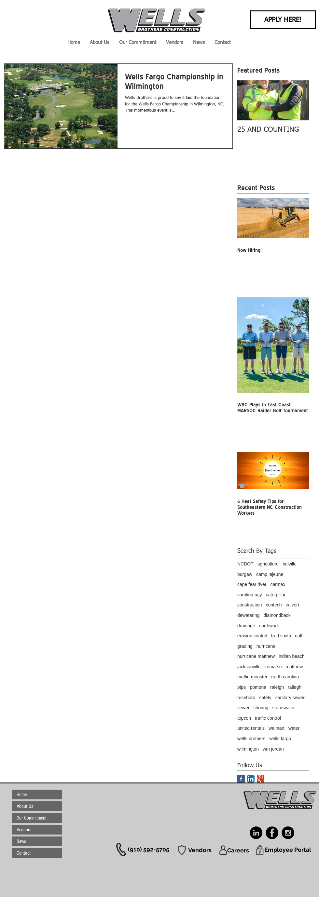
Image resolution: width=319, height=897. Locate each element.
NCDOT (245, 563)
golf (298, 635)
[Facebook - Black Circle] (272, 832)
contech (274, 604)
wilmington (248, 749)
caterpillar (276, 594)
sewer (243, 707)
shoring (260, 707)
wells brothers (251, 738)
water (293, 728)
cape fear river (251, 584)
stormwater (283, 707)
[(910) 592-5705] (148, 849)
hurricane (266, 646)
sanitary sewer (290, 697)
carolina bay (249, 594)
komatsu (273, 666)
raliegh (294, 687)
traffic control (268, 718)
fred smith (281, 635)
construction (249, 604)
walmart (276, 728)
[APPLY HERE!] (283, 19)
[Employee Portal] (287, 849)
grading (245, 646)
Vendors (24, 830)
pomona (258, 687)
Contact (24, 853)
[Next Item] (298, 100)
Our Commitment (32, 818)
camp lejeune (269, 574)
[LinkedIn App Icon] (251, 778)
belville (290, 563)
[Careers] (238, 850)
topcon (244, 718)
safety (265, 697)
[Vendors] (199, 849)
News (21, 841)
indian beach (291, 656)
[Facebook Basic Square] (241, 778)
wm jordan (273, 749)
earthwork (269, 625)
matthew (294, 666)
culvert (292, 604)
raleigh (277, 687)
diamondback (277, 615)
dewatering (248, 615)
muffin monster (252, 676)
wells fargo (280, 738)
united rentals (251, 728)
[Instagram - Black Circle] (288, 832)
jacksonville (249, 666)
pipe (241, 687)
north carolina (285, 676)
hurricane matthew (256, 656)
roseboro (246, 697)
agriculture (268, 563)
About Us (25, 806)
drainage (246, 625)
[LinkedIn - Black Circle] (256, 832)
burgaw (244, 574)
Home (22, 794)
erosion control (252, 635)
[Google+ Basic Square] (260, 778)
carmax (277, 584)
